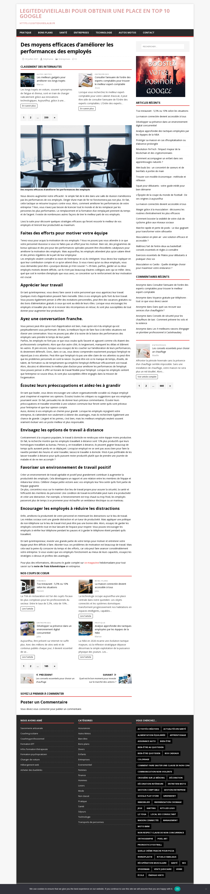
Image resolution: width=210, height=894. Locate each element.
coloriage (143, 759)
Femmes (82, 770)
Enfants (82, 754)
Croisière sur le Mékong (151, 777)
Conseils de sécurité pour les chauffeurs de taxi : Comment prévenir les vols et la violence (162, 319)
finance (41, 581)
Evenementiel (85, 764)
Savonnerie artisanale (32, 728)
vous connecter (41, 709)
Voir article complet (147, 376)
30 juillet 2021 (31, 59)
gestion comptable (148, 789)
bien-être (165, 741)
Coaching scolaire (29, 733)
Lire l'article (27, 608)
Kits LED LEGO (167, 808)
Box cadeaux (172, 753)
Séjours (82, 811)
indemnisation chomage (168, 802)
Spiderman (143, 869)
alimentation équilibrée (151, 735)
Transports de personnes (91, 822)
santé (174, 863)
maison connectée (148, 820)
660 (162, 385)
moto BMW (144, 826)
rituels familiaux (166, 857)
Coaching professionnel (32, 738)
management (170, 820)
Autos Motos (127, 32)
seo (184, 863)
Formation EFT (27, 743)
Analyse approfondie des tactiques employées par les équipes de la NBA (113, 629)
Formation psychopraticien (34, 754)
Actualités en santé (174, 729)
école (141, 875)
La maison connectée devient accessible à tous (161, 116)
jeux (140, 808)
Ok (177, 889)
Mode (81, 790)
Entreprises (81, 32)
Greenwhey (169, 796)
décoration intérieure (150, 783)
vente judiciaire (163, 869)
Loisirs (81, 785)
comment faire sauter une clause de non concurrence (169, 765)
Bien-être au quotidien (151, 747)
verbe (179, 869)
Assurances (84, 728)
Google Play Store (148, 796)
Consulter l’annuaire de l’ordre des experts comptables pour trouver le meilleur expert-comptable (113, 81)
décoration (176, 777)
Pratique (25, 32)
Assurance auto (147, 741)
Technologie (104, 32)
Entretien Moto (177, 783)
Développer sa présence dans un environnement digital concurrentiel (54, 629)
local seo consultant (163, 814)
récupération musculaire (152, 863)
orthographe (145, 838)
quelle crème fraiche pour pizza (156, 850)
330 (46, 117)
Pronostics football (150, 844)
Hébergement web (30, 764)
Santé (63, 32)
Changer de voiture (30, 759)
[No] (206, 889)
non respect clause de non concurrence (161, 832)
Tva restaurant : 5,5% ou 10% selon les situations (162, 110)
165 (46, 666)
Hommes (82, 780)
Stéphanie (48, 59)
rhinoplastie (145, 857)
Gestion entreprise (175, 789)
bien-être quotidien (149, 753)
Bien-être (82, 738)
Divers (81, 749)
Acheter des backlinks (31, 770)
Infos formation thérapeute (34, 749)
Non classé (83, 796)
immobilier (144, 802)
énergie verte (156, 875)
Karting (151, 808)
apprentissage (178, 735)
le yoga (142, 814)
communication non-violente (155, 771)
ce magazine (91, 562)
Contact (148, 32)
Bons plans (45, 32)
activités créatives (148, 729)
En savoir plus (29, 105)
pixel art (163, 838)
